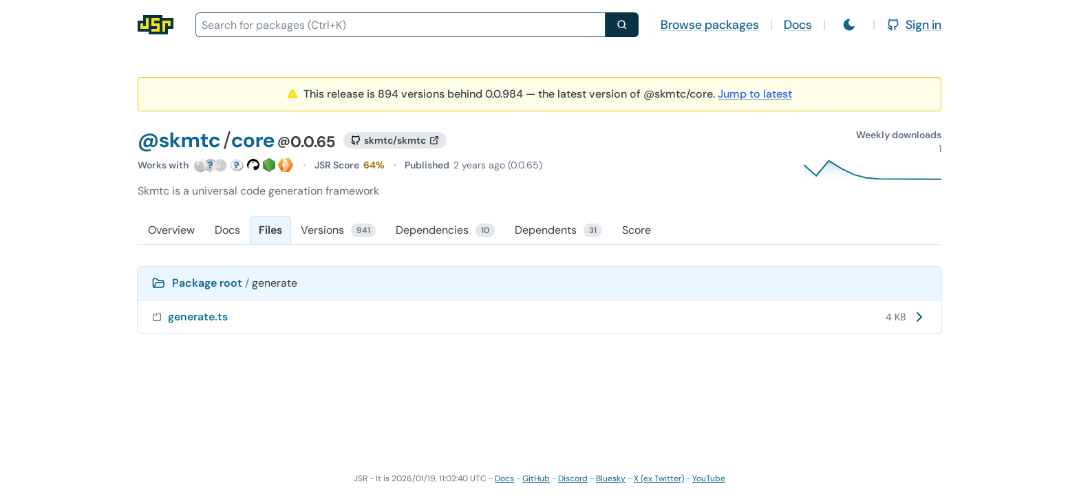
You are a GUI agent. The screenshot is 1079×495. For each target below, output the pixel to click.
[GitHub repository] (395, 140)
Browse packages (710, 24)
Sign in (913, 24)
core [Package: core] (253, 139)
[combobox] (400, 24)
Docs (798, 24)
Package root (207, 283)
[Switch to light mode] (849, 24)
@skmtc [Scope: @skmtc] (179, 139)
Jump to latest (755, 94)
